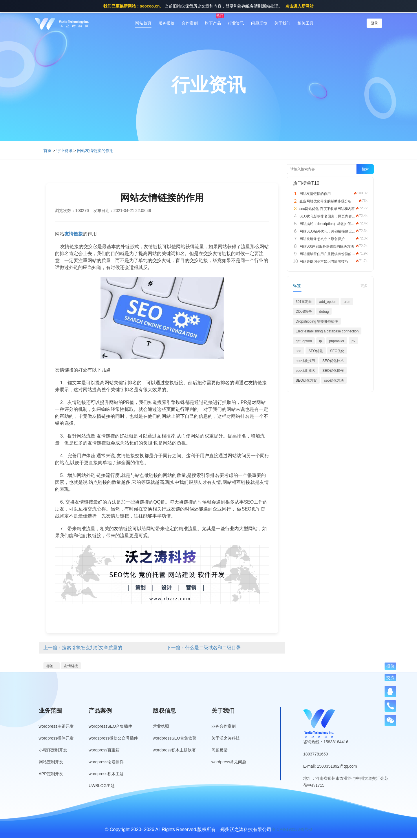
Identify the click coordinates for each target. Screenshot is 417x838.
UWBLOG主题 (102, 785)
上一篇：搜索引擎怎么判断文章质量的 (82, 647)
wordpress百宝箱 (104, 750)
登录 (374, 23)
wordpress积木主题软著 (174, 750)
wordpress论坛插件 (106, 762)
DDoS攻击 (304, 312)
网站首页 (143, 23)
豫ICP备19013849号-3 (291, 829)
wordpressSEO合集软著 (174, 738)
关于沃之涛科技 (225, 738)
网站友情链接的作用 (95, 150)
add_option (327, 302)
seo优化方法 (333, 380)
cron (346, 302)
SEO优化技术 (332, 361)
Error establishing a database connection (327, 331)
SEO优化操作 (332, 371)
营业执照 (161, 726)
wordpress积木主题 (106, 773)
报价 (390, 666)
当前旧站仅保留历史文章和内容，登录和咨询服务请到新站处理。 (208, 6)
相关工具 (305, 23)
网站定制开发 (51, 762)
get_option (304, 341)
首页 (47, 150)
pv (353, 341)
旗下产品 (213, 23)
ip (320, 341)
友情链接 (71, 666)
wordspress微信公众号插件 (113, 738)
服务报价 (166, 23)
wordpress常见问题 (228, 762)
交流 (390, 678)
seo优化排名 (305, 371)
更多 (364, 286)
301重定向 (304, 302)
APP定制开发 (51, 773)
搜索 (365, 169)
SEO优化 (315, 351)
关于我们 (282, 23)
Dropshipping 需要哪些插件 (317, 321)
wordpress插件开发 (56, 738)
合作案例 (190, 23)
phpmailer (336, 341)
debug (324, 312)
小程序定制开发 (53, 750)
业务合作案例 (223, 726)
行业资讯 (236, 23)
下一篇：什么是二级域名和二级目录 (204, 647)
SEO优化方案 (306, 380)
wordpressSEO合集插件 (110, 726)
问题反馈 (259, 23)
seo (298, 351)
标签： (51, 666)
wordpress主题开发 (56, 726)
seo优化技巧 (305, 361)
